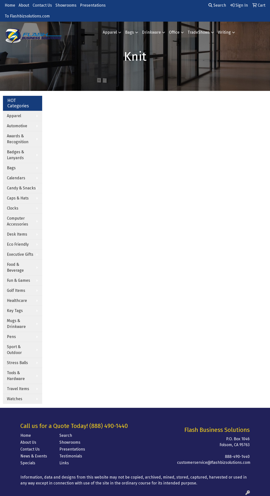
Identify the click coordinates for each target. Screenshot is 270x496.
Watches (14, 399)
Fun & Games (18, 280)
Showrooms (66, 5)
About (24, 5)
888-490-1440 (237, 456)
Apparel (110, 32)
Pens (11, 336)
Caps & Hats (18, 198)
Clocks (12, 208)
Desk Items (17, 234)
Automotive (17, 126)
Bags (129, 32)
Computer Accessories (17, 221)
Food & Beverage (15, 267)
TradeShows (199, 32)
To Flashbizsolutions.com (27, 16)
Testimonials (70, 456)
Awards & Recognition (17, 139)
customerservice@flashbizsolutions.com (213, 462)
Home (10, 5)
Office (174, 32)
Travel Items (18, 388)
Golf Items (16, 290)
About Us (28, 442)
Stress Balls (17, 362)
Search (217, 5)
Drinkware (151, 32)
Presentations (93, 5)
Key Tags (15, 310)
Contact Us (42, 5)
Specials (27, 463)
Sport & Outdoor (14, 349)
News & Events (33, 456)
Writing (224, 32)
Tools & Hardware (16, 375)
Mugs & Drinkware (16, 323)
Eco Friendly (18, 244)
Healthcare (17, 300)
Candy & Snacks (21, 188)
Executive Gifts (20, 254)
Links (64, 463)
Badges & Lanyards (15, 155)
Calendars (16, 178)
